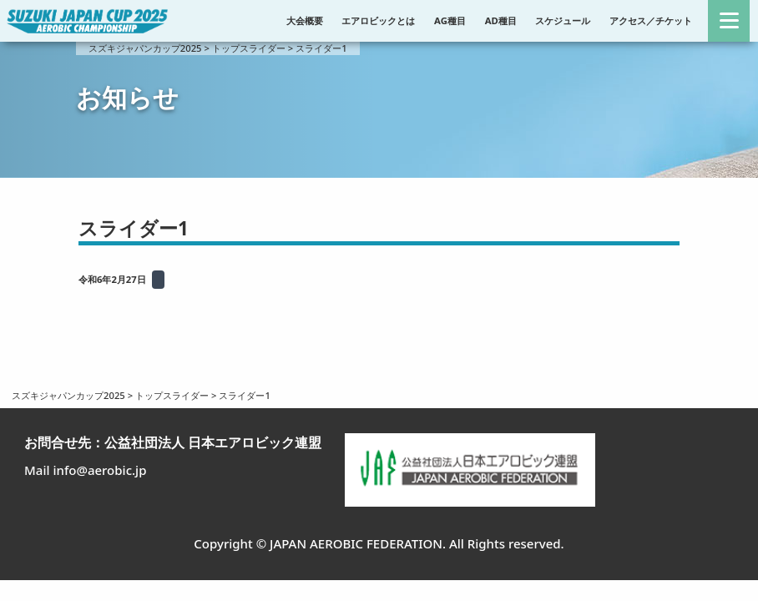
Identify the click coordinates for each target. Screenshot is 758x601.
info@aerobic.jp (99, 470)
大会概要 (304, 20)
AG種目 (450, 20)
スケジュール (562, 20)
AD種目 (501, 20)
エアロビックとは (378, 20)
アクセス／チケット (650, 20)
